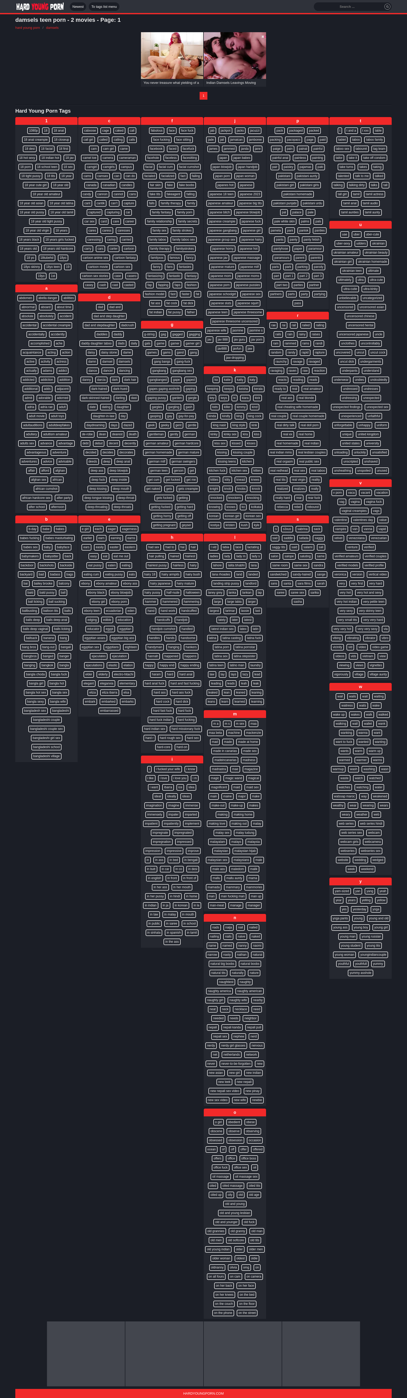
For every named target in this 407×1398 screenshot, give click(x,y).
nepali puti (254, 1027)
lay (223, 674)
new (259, 1064)
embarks (128, 701)
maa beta (215, 733)
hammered (169, 601)
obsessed (215, 1140)
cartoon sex (122, 267)
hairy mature (185, 583)
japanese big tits (250, 203)
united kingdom (368, 434)
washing (369, 769)
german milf (157, 461)
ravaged (314, 361)
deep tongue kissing (98, 498)
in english (154, 878)
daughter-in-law (103, 416)
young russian (371, 936)
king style (238, 425)
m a (216, 723)
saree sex (297, 592)
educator (93, 629)
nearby (258, 1000)
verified (369, 547)
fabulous (156, 130)
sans (274, 583)
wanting (380, 742)
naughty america (219, 991)
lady (227, 556)
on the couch (224, 1304)
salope (289, 556)
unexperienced (351, 416)
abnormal (28, 307)
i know (190, 769)
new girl (234, 1073)
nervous (257, 1045)
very (342, 583)
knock (256, 489)
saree (280, 592)
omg (246, 1267)
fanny (156, 267)
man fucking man (233, 896)
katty (240, 380)
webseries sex (371, 851)
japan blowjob (222, 167)
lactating (253, 547)
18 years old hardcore (58, 248)
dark (115, 380)
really (314, 489)
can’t (114, 203)
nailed (253, 927)
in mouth (188, 914)
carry (87, 248)
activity (45, 361)
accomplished (39, 343)
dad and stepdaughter (100, 325)
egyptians (112, 647)
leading (216, 683)
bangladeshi (60, 710)
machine (234, 733)
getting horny (162, 516)
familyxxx (157, 258)
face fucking (161, 139)
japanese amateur (220, 203)
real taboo (318, 470)
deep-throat (126, 498)
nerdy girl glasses (233, 1045)
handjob (182, 620)
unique (346, 434)
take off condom (374, 158)
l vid (213, 547)
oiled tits (254, 1185)
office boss (248, 1158)
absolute (27, 316)
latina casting (231, 638)
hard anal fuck (154, 683)
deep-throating (97, 507)
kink (254, 425)
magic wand (233, 778)
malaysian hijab (245, 851)
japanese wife (216, 330)
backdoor (27, 565)
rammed (290, 343)
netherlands (231, 1054)
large (217, 601)
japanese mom (221, 276)
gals (147, 343)
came (124, 149)
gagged (177, 334)
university (372, 443)
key (212, 398)
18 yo (30, 258)
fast (173, 294)
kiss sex (220, 443)
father (191, 312)
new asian (216, 1073)
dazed (128, 425)
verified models (347, 565)
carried (126, 239)
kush (244, 525)
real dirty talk (285, 425)
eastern (130, 547)
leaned (240, 692)
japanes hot (226, 185)
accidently (58, 334)
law (212, 674)
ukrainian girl (343, 261)
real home (305, 434)
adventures (29, 461)
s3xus (287, 529)
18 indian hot (50, 158)
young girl (381, 927)
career (129, 221)
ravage (297, 361)
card (104, 221)
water (378, 787)
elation (128, 665)
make (256, 796)
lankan (246, 592)
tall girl (342, 194)
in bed (173, 860)
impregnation (162, 842)
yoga (375, 909)
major (242, 796)
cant (87, 203)
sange (321, 574)
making (223, 814)
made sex (250, 751)
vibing (337, 638)
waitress (347, 705)
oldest (240, 1258)
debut (99, 443)
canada (91, 185)
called (103, 139)
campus (126, 167)
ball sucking (57, 601)
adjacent (63, 389)
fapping (163, 285)
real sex (299, 470)
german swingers (183, 461)
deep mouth (121, 489)
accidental (30, 325)
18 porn (25, 167)
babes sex (30, 547)
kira (245, 434)
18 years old (28, 248)
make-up (237, 805)
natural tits (218, 973)
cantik (101, 203)
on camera (254, 1276)
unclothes (347, 343)
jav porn (256, 339)
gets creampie (188, 489)
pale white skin (284, 221)
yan (357, 891)
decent (113, 443)
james (213, 149)
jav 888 (223, 339)
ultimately (344, 280)
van (354, 529)
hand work (168, 611)
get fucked (173, 479)
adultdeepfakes (59, 425)
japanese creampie (222, 221)
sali (321, 547)
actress (62, 361)
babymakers (30, 556)
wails (352, 696)
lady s (256, 556)
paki (320, 167)
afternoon (57, 507)
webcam (374, 832)
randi (318, 343)
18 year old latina (61, 203)
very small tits (347, 620)
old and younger (226, 1222)
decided (90, 452)
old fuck (249, 1222)
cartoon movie (98, 267)
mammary (233, 887)
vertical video (378, 574)
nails (228, 936)
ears (86, 547)
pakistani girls (309, 185)
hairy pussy (152, 592)
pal (284, 212)
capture (129, 203)
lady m (240, 556)
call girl (88, 139)
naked (256, 936)
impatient (151, 823)
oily (230, 1195)
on (257, 1267)
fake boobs (186, 185)
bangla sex (59, 692)
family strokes (182, 230)
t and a (351, 130)
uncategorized (372, 298)
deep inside (119, 479)
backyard (26, 574)
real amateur (312, 389)
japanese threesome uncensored (235, 321)
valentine (340, 520)
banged (48, 656)
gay (169, 416)
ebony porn (119, 601)
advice (47, 461)
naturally (237, 973)
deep (106, 461)
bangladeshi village (46, 756)
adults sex (27, 443)
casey (89, 285)
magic (215, 778)
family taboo (157, 239)
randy (291, 352)
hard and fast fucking (185, 683)
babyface (63, 547)
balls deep (33, 620)
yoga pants (340, 918)
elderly (102, 674)
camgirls (109, 167)
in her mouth (182, 887)
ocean (211, 1149)
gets (169, 489)
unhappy (364, 425)
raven (292, 370)
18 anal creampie (36, 139)
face (172, 130)
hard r (149, 738)
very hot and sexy (369, 592)
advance (46, 443)
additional (31, 389)
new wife (240, 1100)
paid (323, 139)
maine (227, 796)
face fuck (187, 130)
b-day (32, 529)
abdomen (25, 298)
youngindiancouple (373, 954)
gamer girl (192, 343)
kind (254, 407)
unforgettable (343, 425)
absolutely (46, 316)
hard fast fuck (162, 710)
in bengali (191, 860)
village (359, 674)
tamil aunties (349, 212)
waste (344, 778)
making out (239, 823)
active (30, 361)
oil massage (220, 1176)
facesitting (190, 158)
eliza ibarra (109, 692)
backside (66, 565)
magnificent (219, 787)
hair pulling (156, 556)
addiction (47, 380)
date (93, 407)
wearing (368, 805)
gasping (155, 416)
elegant (89, 683)
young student (351, 945)
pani (290, 230)
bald (30, 592)
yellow (381, 900)
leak (256, 683)
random (276, 352)
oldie (254, 1258)
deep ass (97, 470)
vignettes (376, 665)
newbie (257, 1100)
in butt (151, 869)
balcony (64, 583)
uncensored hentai (361, 325)
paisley (288, 167)
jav (209, 339)
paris (275, 267)
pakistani (284, 176)
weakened (380, 796)
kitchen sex (239, 470)
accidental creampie (57, 325)
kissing (222, 452)
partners (276, 294)
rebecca (282, 507)
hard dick (182, 701)
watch (359, 778)
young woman (344, 954)
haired (174, 556)
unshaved (371, 461)
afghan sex (38, 479)
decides (108, 452)
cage (105, 130)
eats (132, 574)
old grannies (215, 1231)
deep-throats (122, 507)
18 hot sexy (27, 158)
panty (293, 239)
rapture (320, 352)
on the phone (223, 1313)
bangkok (47, 665)
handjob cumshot (163, 629)
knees (255, 479)
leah (244, 683)
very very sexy (367, 629)
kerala (258, 389)
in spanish (174, 932)
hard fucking (186, 720)
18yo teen (53, 267)
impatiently (171, 823)
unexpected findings (347, 407)
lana (254, 565)
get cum (154, 479)
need (256, 1009)
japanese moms (248, 276)
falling (190, 194)
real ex (287, 434)
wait (365, 696)
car (128, 212)
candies (126, 185)
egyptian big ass (123, 638)
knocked (216, 498)
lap (260, 592)
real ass (286, 398)
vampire (340, 529)
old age (254, 1195)
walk (369, 714)
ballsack (31, 638)
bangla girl (36, 683)
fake (170, 185)
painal (303, 149)
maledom (237, 869)
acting (52, 352)
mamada (214, 887)
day (123, 416)
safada (303, 538)
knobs (241, 489)
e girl (85, 529)
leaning (257, 692)
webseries (348, 851)
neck (225, 1009)
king (239, 416)
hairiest (190, 556)
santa (287, 583)
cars (101, 248)
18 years (61, 230)
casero (132, 276)
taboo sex (342, 149)
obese (250, 1122)
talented (343, 176)
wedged (377, 860)
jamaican (236, 139)
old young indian (218, 1249)
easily (100, 547)
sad (275, 538)
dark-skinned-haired (95, 398)
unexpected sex (377, 407)
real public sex (309, 461)
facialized (167, 176)
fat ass (155, 303)
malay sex (222, 832)
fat (197, 294)
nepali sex (220, 1036)
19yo (41, 276)
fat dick (188, 303)
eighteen (131, 647)
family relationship (159, 221)
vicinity (337, 647)
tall (385, 185)
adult (62, 407)
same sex (300, 565)
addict (62, 370)
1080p (33, 130)
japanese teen (217, 312)
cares (92, 230)
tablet (342, 139)
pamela (276, 230)
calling (118, 139)
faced (172, 149)
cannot (118, 194)
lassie (245, 611)
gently (174, 434)
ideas (186, 796)
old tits (254, 1240)
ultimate (373, 271)
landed (253, 574)
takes (363, 167)
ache (59, 343)
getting (183, 498)
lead (257, 674)
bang (63, 638)
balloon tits (50, 611)
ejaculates (99, 656)
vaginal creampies (354, 511)
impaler (173, 814)
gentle (192, 425)
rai (283, 325)
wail (340, 696)
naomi (257, 945)
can (116, 176)
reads (313, 380)
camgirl (92, 167)
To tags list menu (104, 7)
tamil (356, 194)
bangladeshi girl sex (46, 738)
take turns (346, 167)
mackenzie (253, 733)
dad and (114, 307)
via (386, 629)
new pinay (253, 1091)
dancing (124, 370)
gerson (179, 470)
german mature (188, 452)
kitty (227, 479)
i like (150, 778)
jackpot (225, 130)
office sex (240, 1167)
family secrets (187, 221)
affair (31, 470)
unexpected (371, 398)
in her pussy (155, 896)
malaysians (241, 860)
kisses (251, 443)
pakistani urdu (312, 203)
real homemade (287, 443)
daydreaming (95, 425)
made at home (248, 742)
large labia (234, 601)
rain (290, 334)
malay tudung (245, 832)
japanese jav (218, 258)
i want (154, 787)
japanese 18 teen (222, 194)
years (351, 900)
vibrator (370, 638)
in (148, 860)
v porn (337, 492)
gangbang (159, 370)
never (211, 1064)
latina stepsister (244, 656)
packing (275, 139)
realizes (299, 489)
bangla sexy (35, 701)
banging (29, 665)
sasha (298, 601)
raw (305, 370)
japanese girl (252, 230)
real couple (279, 416)
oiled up (216, 1195)
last (257, 611)
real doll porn (309, 425)
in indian (151, 905)
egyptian (125, 629)
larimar (230, 611)
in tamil (192, 932)
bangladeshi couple (46, 720)
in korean (181, 905)
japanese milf (249, 267)
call (132, 130)
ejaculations (94, 665)
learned (239, 701)
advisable (65, 461)
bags (69, 574)
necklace (241, 1009)
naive (241, 936)
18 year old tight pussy (46, 221)
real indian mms (281, 452)
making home (243, 814)
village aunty (378, 674)
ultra (361, 280)
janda (244, 149)
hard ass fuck (181, 692)
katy (252, 380)
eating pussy (114, 574)
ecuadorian (113, 611)
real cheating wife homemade (297, 407)
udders (361, 243)
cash (102, 285)
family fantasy (161, 212)
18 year (66, 176)
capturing (113, 212)
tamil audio (370, 203)
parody (318, 267)
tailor (339, 158)
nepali (213, 1027)
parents (316, 258)
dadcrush (127, 325)
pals (318, 221)
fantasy (192, 276)
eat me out (121, 556)
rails (278, 334)
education (124, 620)
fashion (192, 285)
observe (234, 1131)
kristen (230, 525)
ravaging (276, 370)
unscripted (350, 461)
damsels (52, 28)
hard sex (193, 738)
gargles (157, 407)
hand (150, 611)
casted (128, 285)
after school (37, 507)
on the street (247, 1313)
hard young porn (27, 28)
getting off (184, 516)
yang (370, 891)
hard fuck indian (161, 720)
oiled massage (232, 1185)
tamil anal (349, 203)
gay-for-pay (186, 416)
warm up (375, 751)
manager (254, 905)
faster (185, 294)
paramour (315, 248)
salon (275, 556)
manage (235, 905)
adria (30, 407)
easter (114, 547)
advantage (65, 443)
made (228, 742)
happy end (167, 665)
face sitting (183, 139)
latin (256, 629)
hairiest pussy (157, 565)
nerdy (211, 1045)
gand (180, 352)
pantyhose (281, 248)
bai (26, 583)
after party (64, 498)
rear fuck (314, 498)
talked (379, 176)
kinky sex (230, 434)
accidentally (36, 334)
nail (240, 927)
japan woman (245, 176)
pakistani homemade (297, 194)
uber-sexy (343, 243)
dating (106, 407)
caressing (94, 239)
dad (100, 307)
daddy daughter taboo (96, 343)
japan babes (241, 158)
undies (359, 380)
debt (86, 443)
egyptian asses (95, 638)
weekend (367, 869)
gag (163, 334)
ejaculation (119, 656)
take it (353, 158)
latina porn (222, 647)
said (294, 547)
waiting (379, 696)
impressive (174, 851)
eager (112, 529)
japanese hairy (251, 239)
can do (130, 176)
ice (180, 787)
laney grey (215, 592)
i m (195, 778)
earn (101, 538)
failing (196, 176)
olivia (233, 1267)
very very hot (342, 629)
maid (236, 787)
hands (170, 638)
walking (341, 723)
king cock (254, 416)
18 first (63, 149)
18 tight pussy (30, 176)
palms (305, 221)
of (223, 1149)
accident (65, 316)
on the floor (247, 1304)
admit (28, 398)
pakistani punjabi (284, 203)
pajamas (305, 167)
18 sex (68, 167)
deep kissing (98, 489)
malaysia (253, 842)
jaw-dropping (235, 357)
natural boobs (250, 964)
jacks (240, 130)
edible (107, 620)
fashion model (154, 294)
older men (256, 1249)
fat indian (155, 312)
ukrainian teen (352, 271)
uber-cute (372, 234)
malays (236, 842)
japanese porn (220, 285)
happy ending (189, 665)
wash (353, 769)
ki (234, 398)
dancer (108, 370)
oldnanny (217, 1267)
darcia (101, 380)
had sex (153, 547)
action (66, 352)
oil (254, 1167)
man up (256, 896)
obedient (234, 1122)
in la (196, 905)
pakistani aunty (307, 176)
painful (317, 149)
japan (223, 158)
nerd (253, 1036)
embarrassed (109, 710)
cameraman (127, 158)
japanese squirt (248, 303)
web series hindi (371, 823)
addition (64, 380)
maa (253, 723)
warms (377, 760)
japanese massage (247, 258)
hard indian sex (154, 729)
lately (222, 620)
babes (60, 529)
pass (297, 303)
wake (376, 705)
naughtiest (226, 982)
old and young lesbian (235, 1213)
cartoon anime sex (95, 258)
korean (214, 516)
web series (346, 823)
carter (114, 248)
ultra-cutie (350, 289)
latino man (237, 665)
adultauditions (32, 425)
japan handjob (247, 167)
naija (228, 927)
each (98, 529)
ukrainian (378, 243)
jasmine (238, 330)
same (320, 556)
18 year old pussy (32, 212)
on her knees (224, 1295)
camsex (102, 176)
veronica (340, 574)
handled (187, 629)
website (343, 860)
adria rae (46, 407)
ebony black (96, 592)
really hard (282, 498)
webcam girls (349, 842)
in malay (170, 914)
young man (347, 936)
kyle (256, 525)
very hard (375, 583)
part (276, 276)
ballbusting (29, 611)
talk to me (362, 176)
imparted (191, 814)
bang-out (48, 647)
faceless (171, 158)
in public (154, 923)
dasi (134, 398)
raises (316, 334)
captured (95, 212)
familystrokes (185, 248)
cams (87, 176)
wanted (363, 742)
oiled (213, 1185)
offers (217, 1158)
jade (211, 139)
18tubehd (46, 258)
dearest (117, 434)
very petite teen (373, 601)
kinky (214, 434)
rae (273, 325)
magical (253, 778)
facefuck (188, 149)
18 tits (51, 176)
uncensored (345, 307)
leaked (213, 692)
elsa (126, 692)
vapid (382, 529)
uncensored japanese (354, 334)
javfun (237, 348)
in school (190, 923)
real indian (311, 443)
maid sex (252, 787)
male (258, 860)
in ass (159, 860)
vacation (382, 492)
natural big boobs (222, 964)
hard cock (162, 701)
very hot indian (347, 601)
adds (47, 389)
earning (116, 538)
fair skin (155, 185)
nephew (238, 1036)
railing (320, 325)
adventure (59, 452)
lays (233, 674)
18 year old (60, 185)
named (227, 945)
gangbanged (158, 380)
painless (300, 158)
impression (152, 851)
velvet (338, 538)
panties (320, 230)
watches (344, 787)
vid (350, 647)
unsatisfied (379, 452)
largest (214, 611)
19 (67, 267)
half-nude (172, 592)
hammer (150, 601)
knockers (234, 498)
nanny (242, 945)
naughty (245, 982)
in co (178, 869)
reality (315, 479)
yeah (382, 891)
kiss (257, 434)
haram (156, 674)
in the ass (172, 942)
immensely (154, 814)
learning (256, 701)
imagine (173, 805)
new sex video (218, 1100)
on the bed (247, 1295)
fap (149, 285)
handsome (188, 638)
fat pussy (174, 312)
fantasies (185, 267)
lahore (217, 565)
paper (298, 248)
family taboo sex (183, 239)
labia (226, 547)
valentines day (363, 520)
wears (384, 805)
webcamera (373, 842)
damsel (107, 361)
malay (257, 823)
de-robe (87, 434)
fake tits (155, 194)
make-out (218, 805)
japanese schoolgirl (222, 294)
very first (357, 583)
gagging (194, 334)
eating (126, 565)
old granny (237, 1231)
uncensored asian (371, 307)
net (215, 1054)
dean (102, 434)
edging (92, 620)
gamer (175, 343)
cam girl (108, 149)
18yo (63, 258)
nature (254, 973)
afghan (60, 470)
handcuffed (188, 611)
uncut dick (347, 361)
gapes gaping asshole (164, 389)
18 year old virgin (37, 230)
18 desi (30, 149)
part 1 (289, 276)
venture (352, 547)
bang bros (29, 647)
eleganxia (106, 683)
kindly (226, 416)
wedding (360, 860)
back (68, 556)
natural (257, 954)
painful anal (280, 158)
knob (227, 489)
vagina (355, 502)
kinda (212, 416)
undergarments (370, 361)
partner (314, 285)
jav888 (222, 348)
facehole (153, 158)
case (117, 276)
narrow (212, 954)
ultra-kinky (370, 289)
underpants (349, 370)
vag (341, 502)
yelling (366, 900)
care (116, 221)
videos (339, 656)
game (160, 343)
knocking (253, 498)
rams (305, 343)
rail (294, 325)
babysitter (51, 556)
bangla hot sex (36, 692)
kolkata (256, 507)
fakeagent (173, 194)
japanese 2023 (250, 194)
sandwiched (278, 574)
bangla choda (35, 674)
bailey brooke (43, 583)
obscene (216, 1131)
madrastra (219, 769)
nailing (214, 936)
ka (216, 380)
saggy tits (278, 547)
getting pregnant (164, 525)
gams (167, 352)
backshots (47, 565)
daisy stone (109, 352)
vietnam (367, 656)
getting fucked (161, 507)
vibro (385, 638)
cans (132, 194)
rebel (297, 507)
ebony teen (91, 611)
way (364, 796)
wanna (363, 733)
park (288, 267)
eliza (92, 692)
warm (358, 751)
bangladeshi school (46, 747)
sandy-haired (302, 574)
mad (215, 742)
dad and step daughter (109, 316)
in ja (165, 905)
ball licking (35, 601)
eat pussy (94, 565)
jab (212, 130)
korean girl (232, 516)
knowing (214, 507)
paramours (281, 258)
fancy (190, 258)
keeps (228, 389)
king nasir (219, 425)
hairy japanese (160, 583)
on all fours (216, 1276)
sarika (314, 592)
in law (154, 914)
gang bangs (162, 361)
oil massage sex (246, 1176)
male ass (218, 869)
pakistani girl (285, 185)
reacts (282, 380)
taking (377, 167)
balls (67, 611)
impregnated (183, 832)
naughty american (249, 991)
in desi (192, 869)
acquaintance (32, 352)
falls (151, 203)
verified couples (375, 556)
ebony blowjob (121, 592)
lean (227, 692)
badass (55, 574)
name (212, 945)
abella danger (47, 298)
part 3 (318, 276)
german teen (159, 470)
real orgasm (284, 461)
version (357, 574)
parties (298, 285)
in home (191, 896)
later (235, 620)
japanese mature (222, 267)
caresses (124, 230)
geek (151, 425)
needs (234, 1018)
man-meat (217, 905)
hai (182, 547)
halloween (193, 592)
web (376, 814)
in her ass (160, 887)
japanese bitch (220, 212)
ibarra (168, 787)
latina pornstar (245, 647)
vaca (351, 492)
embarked (108, 701)
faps (177, 285)
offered (257, 1149)
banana (48, 638)
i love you (180, 778)
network (251, 1054)
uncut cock (377, 352)
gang (193, 352)
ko (243, 507)
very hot (345, 592)
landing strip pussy (226, 583)
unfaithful (374, 416)
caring (111, 239)
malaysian (221, 851)
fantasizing (155, 276)
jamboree (255, 139)
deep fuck (98, 479)
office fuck (221, 1167)
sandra (318, 565)
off (232, 1149)
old (241, 1195)
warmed (344, 760)
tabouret (361, 149)
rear (299, 498)
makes (253, 805)
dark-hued (120, 389)
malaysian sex (217, 860)
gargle (192, 398)
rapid (305, 352)
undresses (371, 389)
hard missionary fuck (186, 729)
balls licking (62, 629)
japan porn (222, 176)
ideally (171, 796)
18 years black (29, 239)
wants (345, 751)
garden (177, 398)
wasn (384, 769)
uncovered (343, 352)
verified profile (374, 565)
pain (290, 149)
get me (191, 479)
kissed (236, 443)
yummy (378, 964)
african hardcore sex (36, 498)
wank (381, 723)
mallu (216, 878)
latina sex (221, 656)
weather (362, 814)
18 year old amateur (46, 194)
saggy (319, 538)
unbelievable (347, 298)
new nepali (244, 1082)
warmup (338, 769)
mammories (254, 887)
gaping (190, 389)
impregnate (160, 832)
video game (380, 647)
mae (235, 769)
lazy (245, 674)
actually (31, 370)
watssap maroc (344, 796)
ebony (85, 583)
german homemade (158, 452)
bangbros (30, 656)
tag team (379, 149)
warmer (361, 760)
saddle (288, 538)
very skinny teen (370, 611)
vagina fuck (374, 502)
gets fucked (164, 498)
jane (258, 149)
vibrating (353, 638)
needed (218, 1018)
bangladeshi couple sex (46, 729)
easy (93, 556)
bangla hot (57, 683)
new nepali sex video (224, 1091)
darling (120, 398)
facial (149, 167)
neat (213, 1009)
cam (94, 149)
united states (351, 443)
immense (191, 805)
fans (170, 267)
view (382, 656)
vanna (368, 529)
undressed (350, 389)
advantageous (36, 452)
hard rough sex (170, 738)
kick (257, 398)
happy (149, 665)
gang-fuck (183, 361)
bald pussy (46, 592)
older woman (221, 1258)
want (377, 733)
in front (172, 878)
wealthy (338, 805)
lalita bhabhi (236, 565)
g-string (149, 334)
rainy (302, 334)
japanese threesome (248, 312)
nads (215, 927)
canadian (109, 185)
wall (355, 723)
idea (191, 787)
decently (130, 443)
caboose (90, 130)
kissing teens (227, 461)
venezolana (356, 538)
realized (282, 489)
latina (212, 638)
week (351, 869)
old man (256, 1231)
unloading (341, 452)
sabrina (302, 529)
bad (41, 574)
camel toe (89, 158)
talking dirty (357, 185)
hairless (178, 565)
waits (362, 705)
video (362, 647)
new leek (224, 1082)
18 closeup (61, 139)
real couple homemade (308, 416)
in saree (171, 923)
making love (217, 823)
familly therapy (171, 203)
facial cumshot (189, 167)
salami (308, 547)
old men (216, 1240)
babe (46, 529)
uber (357, 234)
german (190, 434)
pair (274, 167)
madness (249, 760)
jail (222, 139)
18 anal (59, 130)
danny (86, 380)
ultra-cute (376, 280)
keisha (243, 389)
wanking (346, 733)
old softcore (236, 1240)
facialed (149, 176)
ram (276, 343)
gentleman (156, 434)
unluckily (360, 452)
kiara (245, 398)
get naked (153, 489)
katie (227, 380)
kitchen (247, 461)
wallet (368, 723)
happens (190, 656)
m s (227, 723)
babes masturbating (59, 538)
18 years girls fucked (59, 239)
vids (353, 656)
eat (105, 556)
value (383, 520)
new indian (253, 1073)
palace (296, 212)
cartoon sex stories (95, 276)
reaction (319, 370)
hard (170, 674)
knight (214, 489)
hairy (193, 565)
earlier (87, 538)
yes (344, 909)
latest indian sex (222, 629)
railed (306, 325)
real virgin (298, 479)
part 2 (304, 276)
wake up (339, 714)
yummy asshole (360, 973)
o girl (218, 1122)
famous (175, 258)
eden (130, 611)
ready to (280, 389)
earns (131, 538)
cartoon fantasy (125, 258)
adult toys (57, 416)
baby (47, 547)
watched (375, 778)
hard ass (160, 692)
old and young (235, 1204)
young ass (340, 927)
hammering (191, 601)
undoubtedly (378, 380)
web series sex (351, 832)
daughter (123, 407)
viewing (344, 665)
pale (311, 212)
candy (87, 194)
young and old (378, 918)
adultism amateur (55, 434)
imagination (154, 805)
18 (45, 130)
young (358, 918)
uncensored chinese (360, 316)
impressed (184, 842)
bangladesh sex (35, 710)
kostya (215, 525)
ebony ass (130, 583)
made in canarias (225, 751)
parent (300, 258)
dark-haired (99, 389)
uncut (360, 352)
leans (211, 701)
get (192, 470)
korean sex (253, 516)
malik (253, 869)
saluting (305, 556)
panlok (303, 230)
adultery (31, 434)
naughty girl (215, 1000)
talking (338, 185)
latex (243, 629)
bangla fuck (59, 674)
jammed (229, 149)
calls (132, 139)
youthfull (361, 964)
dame (127, 352)
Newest (78, 7)
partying (319, 294)
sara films (304, 583)
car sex (89, 221)
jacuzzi (255, 130)
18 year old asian (31, 203)
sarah (321, 583)
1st (53, 276)
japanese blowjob (248, 212)
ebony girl (98, 601)
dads (121, 343)
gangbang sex (182, 370)
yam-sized (342, 891)
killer (227, 407)
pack (279, 130)
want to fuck (344, 742)
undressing (349, 398)
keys (224, 398)
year (339, 900)
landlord (250, 583)
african (57, 479)
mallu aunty (234, 878)
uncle (378, 334)
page (310, 139)
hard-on (182, 747)
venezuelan (379, 538)
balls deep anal (56, 620)
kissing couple (243, 452)
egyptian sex (90, 647)
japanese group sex (221, 239)
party (304, 294)
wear (353, 805)
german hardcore (186, 443)
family (191, 203)
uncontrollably (370, 343)
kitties (215, 479)
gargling (173, 407)
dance (93, 370)
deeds (93, 461)
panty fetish (312, 239)
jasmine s (256, 330)
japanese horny (223, 248)
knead (240, 479)
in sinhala (154, 932)
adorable (44, 398)
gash (189, 407)
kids (215, 407)
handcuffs (163, 620)
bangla (64, 665)
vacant (365, 492)
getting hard (185, 507)
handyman (154, 647)
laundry (255, 665)
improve (193, 851)
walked (383, 714)
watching (362, 787)
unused (382, 470)
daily (134, 343)
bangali (66, 647)
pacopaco (293, 139)
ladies (214, 556)
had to (169, 547)
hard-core (163, 747)
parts (291, 294)
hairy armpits (170, 574)
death (133, 434)
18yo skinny (31, 267)
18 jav (69, 158)
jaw (250, 348)
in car (165, 869)
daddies (102, 334)
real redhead (279, 470)
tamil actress (374, 194)
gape (176, 380)
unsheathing (342, 470)
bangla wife (58, 701)
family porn (184, 212)
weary (346, 814)
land (239, 574)
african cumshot (47, 489)
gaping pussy (156, 398)
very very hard (373, 620)
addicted (28, 380)
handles (154, 638)
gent (178, 425)
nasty (227, 954)
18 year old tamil (61, 212)
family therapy (160, 248)
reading (298, 380)
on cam (235, 1276)
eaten (112, 565)
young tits (373, 945)
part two (282, 285)
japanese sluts (221, 303)
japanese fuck (251, 221)
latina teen (216, 665)
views (359, 665)
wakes (355, 714)
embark (90, 701)
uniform (382, 425)
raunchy (281, 361)
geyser (186, 525)
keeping (212, 389)
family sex (159, 230)
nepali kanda (232, 1027)
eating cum (91, 574)
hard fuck (184, 710)
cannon (102, 194)
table (378, 130)
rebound (313, 507)
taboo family (374, 139)
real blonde (306, 398)
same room (280, 565)
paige (276, 149)
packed (314, 130)
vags (376, 511)
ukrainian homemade (372, 261)
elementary (127, 683)
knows (231, 507)
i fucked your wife (168, 769)
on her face (246, 1285)
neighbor (251, 1018)
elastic (112, 665)
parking (302, 267)
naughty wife (238, 1000)
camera (108, 158)
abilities (68, 298)
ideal (157, 796)
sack (317, 529)
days (114, 425)
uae (344, 234)
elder (88, 674)
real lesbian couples (311, 452)
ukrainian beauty (376, 252)
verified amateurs (346, 556)
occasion (255, 1140)
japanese (246, 185)
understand (371, 370)
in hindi (175, 896)
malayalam (217, 842)
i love (163, 778)
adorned (62, 398)
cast (115, 285)
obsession (235, 1140)
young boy (361, 927)
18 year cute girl (36, 185)
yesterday (359, 909)
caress (106, 230)
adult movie (37, 416)
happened (171, 656)
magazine (251, 769)
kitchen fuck (217, 470)
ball (63, 592)
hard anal (185, 674)
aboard (45, 307)
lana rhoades (221, 574)
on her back (224, 1285)
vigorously (341, 674)
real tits (281, 479)
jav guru (239, 339)
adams (47, 370)
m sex (240, 723)
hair (193, 547)
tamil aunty (372, 212)
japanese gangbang (222, 230)
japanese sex (251, 294)
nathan (242, 954)
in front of (189, 878)
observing (252, 1131)
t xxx (365, 130)
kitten (257, 470)
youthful (343, 964)
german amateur (157, 443)
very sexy (346, 611)
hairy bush (193, 574)
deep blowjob (119, 470)
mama (252, 878)
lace (238, 547)
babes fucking (29, 538)
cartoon (129, 248)
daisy (91, 352)
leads (231, 683)
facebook (156, 149)
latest (248, 620)
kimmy (241, 407)
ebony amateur (106, 583)
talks (374, 185)
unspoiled (363, 470)
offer (243, 1149)
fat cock (171, 303)
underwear (341, 380)
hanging (173, 647)
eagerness (129, 529)
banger (64, 656)
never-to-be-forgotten (236, 1064)
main (213, 796)
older (239, 1249)
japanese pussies (248, 285)
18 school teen (47, 167)
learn (224, 701)
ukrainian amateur (346, 252)
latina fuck (254, 638)
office (231, 1158)
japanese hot (249, 248)
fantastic (174, 276)
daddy (118, 334)
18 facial (47, 149)
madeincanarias (225, 760)
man (212, 896)
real (294, 389)
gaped (190, 380)
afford (45, 470)
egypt (109, 629)
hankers (191, 647)
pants (279, 239)
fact (182, 176)
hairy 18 (149, 574)
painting (317, 158)
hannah (153, 656)
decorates (126, 452)
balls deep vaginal (35, 629)
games (152, 352)
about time (64, 307)
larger (252, 601)
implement (192, 823)
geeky (165, 425)
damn (92, 361)
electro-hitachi (123, 674)
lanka (232, 592)
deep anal (123, 461)
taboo (356, 139)
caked (119, 130)
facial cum (166, 167)
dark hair (130, 380)
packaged (296, 130)
